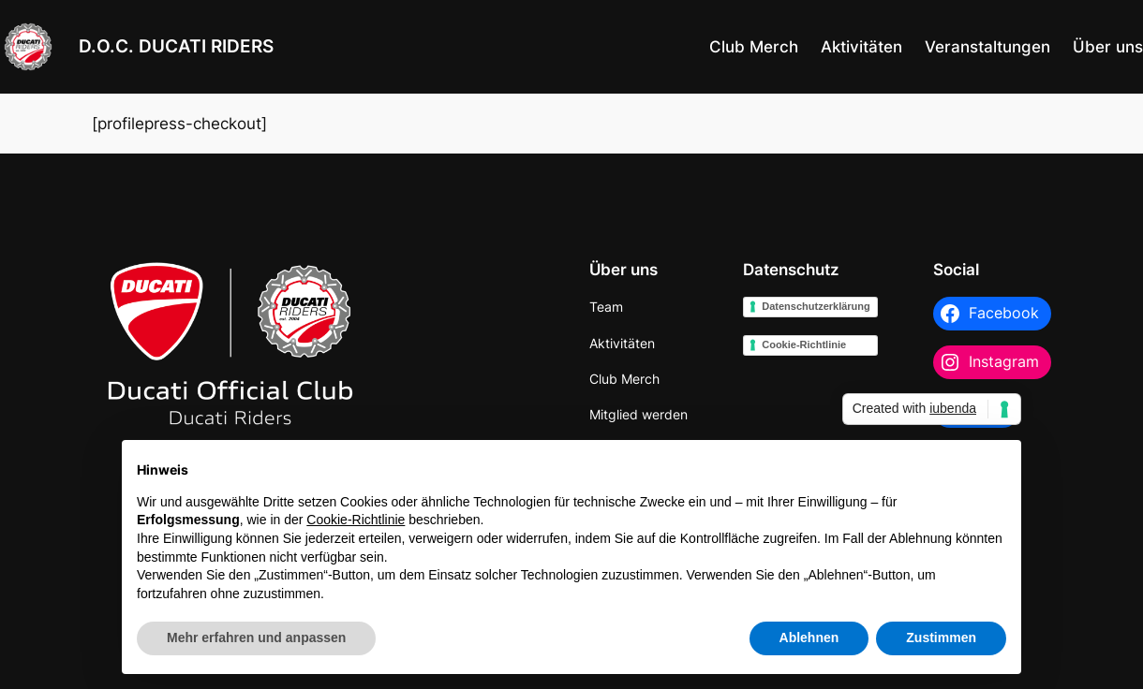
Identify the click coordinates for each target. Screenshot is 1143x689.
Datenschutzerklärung (816, 306)
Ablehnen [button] (809, 637)
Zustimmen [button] (941, 637)
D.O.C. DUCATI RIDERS (176, 46)
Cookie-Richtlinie (804, 344)
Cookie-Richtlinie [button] (355, 519)
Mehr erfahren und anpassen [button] (256, 637)
